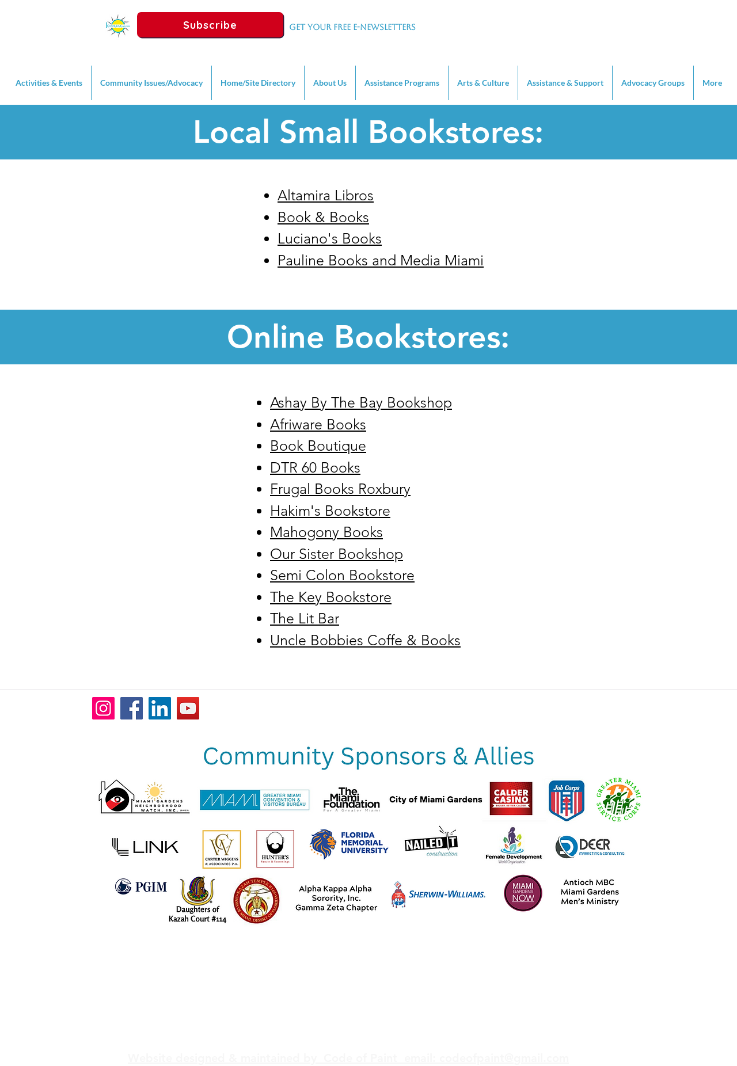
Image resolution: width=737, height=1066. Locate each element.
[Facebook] (131, 708)
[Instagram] (103, 708)
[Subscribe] (210, 24)
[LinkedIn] (160, 708)
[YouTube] (188, 708)
